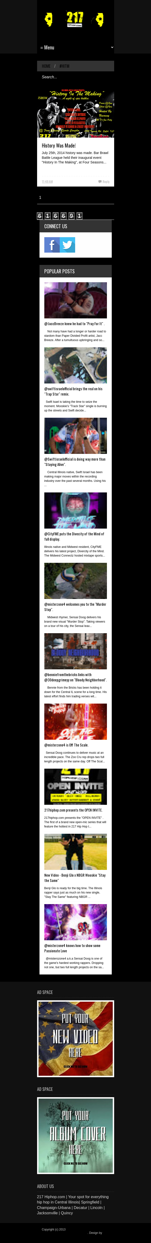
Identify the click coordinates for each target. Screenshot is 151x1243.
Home (46, 66)
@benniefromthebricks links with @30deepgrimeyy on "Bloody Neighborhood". (75, 677)
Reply (106, 181)
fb (52, 245)
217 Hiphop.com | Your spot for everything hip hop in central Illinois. (74, 1231)
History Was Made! (59, 145)
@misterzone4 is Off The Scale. (66, 744)
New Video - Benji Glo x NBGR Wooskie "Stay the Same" (74, 877)
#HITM (64, 66)
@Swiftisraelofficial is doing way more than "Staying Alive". (74, 461)
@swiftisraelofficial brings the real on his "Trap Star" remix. (73, 391)
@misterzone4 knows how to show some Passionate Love (72, 948)
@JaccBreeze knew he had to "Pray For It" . (74, 323)
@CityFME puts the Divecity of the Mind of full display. (74, 536)
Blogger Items (51, 1236)
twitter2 (67, 245)
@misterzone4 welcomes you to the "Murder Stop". (75, 606)
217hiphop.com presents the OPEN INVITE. (73, 810)
